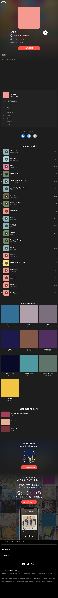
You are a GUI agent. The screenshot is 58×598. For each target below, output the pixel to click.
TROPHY (10, 398)
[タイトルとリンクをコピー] (35, 136)
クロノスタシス (10, 324)
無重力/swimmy (29, 373)
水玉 (10, 349)
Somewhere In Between (48, 373)
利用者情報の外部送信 (29, 573)
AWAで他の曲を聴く (29, 467)
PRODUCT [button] (5, 549)
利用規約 (3, 573)
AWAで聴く (29, 48)
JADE (28, 324)
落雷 (48, 324)
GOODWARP (24, 35)
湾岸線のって (10, 112)
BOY (8, 107)
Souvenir (9, 121)
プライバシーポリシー (15, 573)
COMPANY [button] (5, 555)
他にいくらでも (10, 373)
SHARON (29, 349)
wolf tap (9, 110)
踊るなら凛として (48, 349)
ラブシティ (10, 104)
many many (10, 124)
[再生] (45, 32)
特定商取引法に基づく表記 (45, 573)
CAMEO (13, 94)
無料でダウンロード (29, 502)
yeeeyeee (9, 118)
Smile (24, 542)
